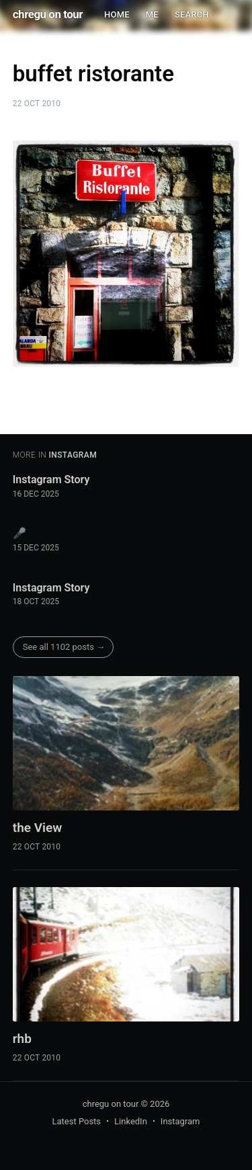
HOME (117, 14)
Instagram (180, 1121)
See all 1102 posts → (64, 647)
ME (152, 14)
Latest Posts (76, 1121)
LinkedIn (130, 1121)
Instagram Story (51, 479)
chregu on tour (48, 14)
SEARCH (192, 14)
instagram (72, 455)
